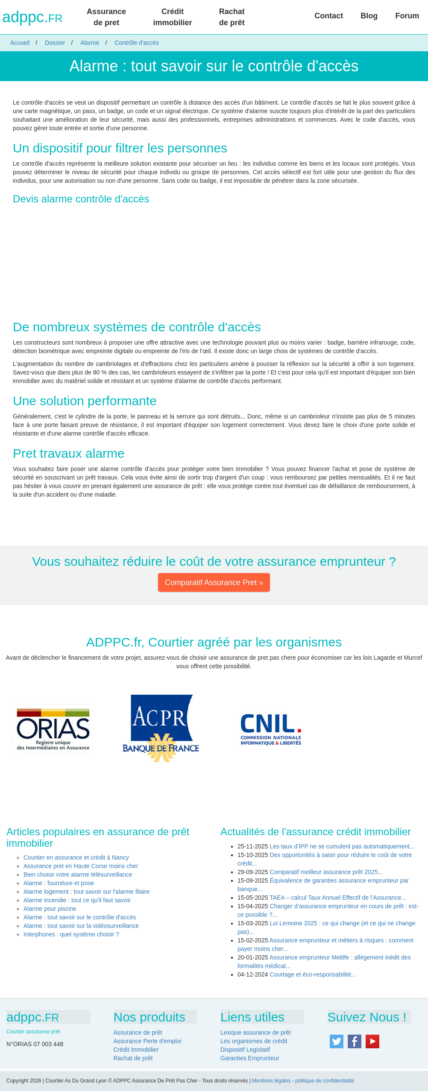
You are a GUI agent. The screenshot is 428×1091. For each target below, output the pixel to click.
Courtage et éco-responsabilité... (313, 974)
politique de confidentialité (324, 1081)
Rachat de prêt (232, 17)
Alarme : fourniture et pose (58, 883)
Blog (369, 16)
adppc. (32, 17)
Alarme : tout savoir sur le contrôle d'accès (79, 917)
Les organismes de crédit (253, 1041)
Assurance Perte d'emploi (148, 1041)
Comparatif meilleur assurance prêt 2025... (326, 872)
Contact (328, 16)
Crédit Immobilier (136, 1049)
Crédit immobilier (172, 17)
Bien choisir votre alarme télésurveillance (77, 874)
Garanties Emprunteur (249, 1058)
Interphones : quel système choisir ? (71, 934)
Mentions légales (271, 1081)
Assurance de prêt (138, 1032)
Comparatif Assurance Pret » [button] (214, 582)
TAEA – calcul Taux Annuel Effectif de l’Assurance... (338, 897)
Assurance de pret (106, 17)
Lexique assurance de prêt (255, 1032)
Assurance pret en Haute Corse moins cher (80, 866)
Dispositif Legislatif (245, 1049)
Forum (407, 16)
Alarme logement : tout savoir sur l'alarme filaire (86, 891)
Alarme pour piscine (49, 908)
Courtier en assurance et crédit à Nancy (76, 857)
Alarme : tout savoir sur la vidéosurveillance (81, 925)
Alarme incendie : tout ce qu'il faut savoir (77, 900)
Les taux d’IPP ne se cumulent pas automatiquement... (342, 846)
